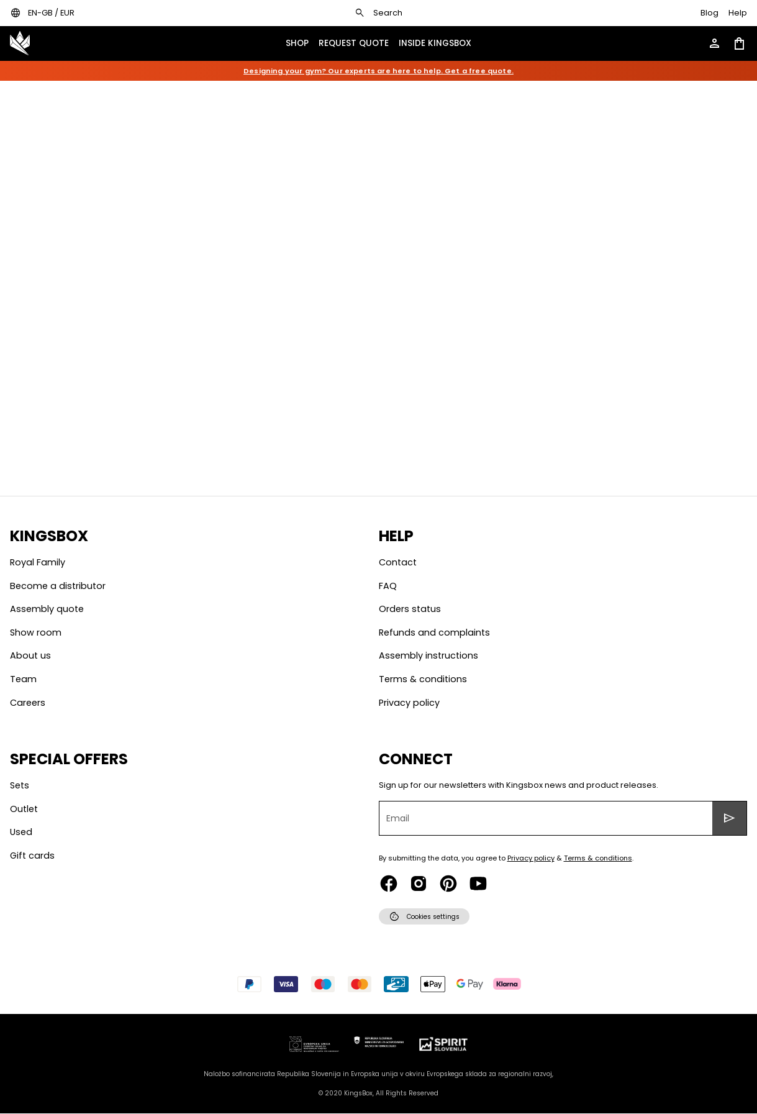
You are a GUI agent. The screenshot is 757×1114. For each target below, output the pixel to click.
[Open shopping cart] (739, 43)
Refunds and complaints (434, 632)
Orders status (410, 609)
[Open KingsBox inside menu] (435, 43)
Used (21, 832)
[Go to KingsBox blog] (709, 13)
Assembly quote (47, 609)
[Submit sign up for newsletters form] (729, 818)
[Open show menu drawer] (297, 43)
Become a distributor (58, 586)
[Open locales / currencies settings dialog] (42, 13)
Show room (35, 632)
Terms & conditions (423, 679)
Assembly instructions (428, 655)
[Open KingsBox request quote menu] (354, 43)
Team (23, 679)
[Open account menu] (714, 43)
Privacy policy (409, 702)
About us (30, 655)
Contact (398, 562)
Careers (27, 702)
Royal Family (37, 562)
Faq (388, 586)
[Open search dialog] (378, 13)
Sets (19, 785)
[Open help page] (737, 13)
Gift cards (32, 855)
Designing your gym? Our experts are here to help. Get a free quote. (378, 71)
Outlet (24, 809)
